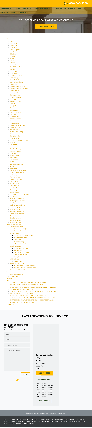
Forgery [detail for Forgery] (13, 105)
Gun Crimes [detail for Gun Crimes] (14, 111)
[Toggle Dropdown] (11, 10)
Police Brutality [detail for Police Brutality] (19, 243)
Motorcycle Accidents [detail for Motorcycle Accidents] (17, 202)
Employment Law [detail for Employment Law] (16, 247)
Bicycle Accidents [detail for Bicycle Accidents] (16, 180)
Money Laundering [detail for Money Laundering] (16, 133)
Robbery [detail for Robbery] (13, 155)
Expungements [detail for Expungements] (15, 96)
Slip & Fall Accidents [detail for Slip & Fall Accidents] (17, 213)
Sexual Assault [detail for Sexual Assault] (15, 157)
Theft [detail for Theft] (12, 168)
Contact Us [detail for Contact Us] (10, 306)
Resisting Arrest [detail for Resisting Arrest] (15, 152)
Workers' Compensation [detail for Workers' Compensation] (18, 265)
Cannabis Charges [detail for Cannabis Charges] (16, 129)
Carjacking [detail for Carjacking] (14, 73)
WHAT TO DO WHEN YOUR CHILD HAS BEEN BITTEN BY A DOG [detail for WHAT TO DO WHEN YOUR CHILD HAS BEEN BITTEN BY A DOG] (32, 299)
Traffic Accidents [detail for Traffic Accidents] (16, 217)
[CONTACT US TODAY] (46, 28)
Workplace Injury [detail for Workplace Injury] (20, 258)
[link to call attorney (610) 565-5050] (76, 4)
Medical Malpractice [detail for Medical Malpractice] (17, 200)
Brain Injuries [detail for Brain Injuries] (14, 185)
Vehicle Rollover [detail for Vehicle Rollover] (15, 221)
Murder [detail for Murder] (12, 135)
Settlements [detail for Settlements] (14, 278)
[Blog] (13, 14)
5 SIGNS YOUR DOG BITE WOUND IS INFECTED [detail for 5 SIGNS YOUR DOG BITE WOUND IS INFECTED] (26, 286)
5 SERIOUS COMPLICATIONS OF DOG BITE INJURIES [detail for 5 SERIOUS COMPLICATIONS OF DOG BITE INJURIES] (28, 284)
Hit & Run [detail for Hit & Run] (13, 116)
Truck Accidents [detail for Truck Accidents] (15, 219)
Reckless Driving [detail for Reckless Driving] (15, 150)
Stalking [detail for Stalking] (13, 163)
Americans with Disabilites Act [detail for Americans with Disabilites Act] (24, 237)
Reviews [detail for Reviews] (9, 280)
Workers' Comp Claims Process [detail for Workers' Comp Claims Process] (24, 267)
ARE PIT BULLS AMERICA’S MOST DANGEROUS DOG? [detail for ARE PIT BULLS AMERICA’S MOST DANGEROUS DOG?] (28, 297)
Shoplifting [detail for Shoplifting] (14, 159)
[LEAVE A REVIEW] (43, 402)
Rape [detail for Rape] (11, 148)
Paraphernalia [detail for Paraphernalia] (15, 137)
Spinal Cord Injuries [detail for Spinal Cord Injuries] (17, 215)
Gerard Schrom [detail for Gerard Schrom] (15, 44)
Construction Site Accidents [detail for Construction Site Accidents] (19, 196)
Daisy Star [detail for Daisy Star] (13, 49)
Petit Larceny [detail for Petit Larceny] (14, 139)
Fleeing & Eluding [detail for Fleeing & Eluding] (16, 103)
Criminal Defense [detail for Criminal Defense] (12, 53)
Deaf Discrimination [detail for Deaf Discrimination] (20, 239)
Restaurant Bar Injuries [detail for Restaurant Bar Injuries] (22, 254)
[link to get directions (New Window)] (46, 367)
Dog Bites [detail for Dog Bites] (13, 198)
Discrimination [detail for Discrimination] (19, 252)
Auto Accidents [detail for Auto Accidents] (15, 178)
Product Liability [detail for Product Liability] (15, 211)
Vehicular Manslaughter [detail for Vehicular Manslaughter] (18, 172)
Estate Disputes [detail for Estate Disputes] (19, 262)
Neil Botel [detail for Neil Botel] (13, 47)
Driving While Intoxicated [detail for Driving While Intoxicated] (19, 90)
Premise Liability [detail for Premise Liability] (15, 209)
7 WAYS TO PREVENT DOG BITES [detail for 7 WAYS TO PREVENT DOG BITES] (21, 295)
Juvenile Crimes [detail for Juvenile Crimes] (15, 120)
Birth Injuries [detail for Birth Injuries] (14, 183)
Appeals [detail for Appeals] (12, 57)
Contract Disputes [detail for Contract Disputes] (20, 232)
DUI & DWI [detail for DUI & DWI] (14, 85)
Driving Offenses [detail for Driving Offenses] (16, 94)
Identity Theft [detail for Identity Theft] (15, 118)
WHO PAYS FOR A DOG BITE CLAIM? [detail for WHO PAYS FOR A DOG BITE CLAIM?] (22, 303)
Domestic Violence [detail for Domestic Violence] (16, 83)
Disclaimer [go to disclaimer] (61, 414)
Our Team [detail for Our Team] (9, 42)
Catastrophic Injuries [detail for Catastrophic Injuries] (17, 191)
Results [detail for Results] (8, 273)
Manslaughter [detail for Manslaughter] (15, 124)
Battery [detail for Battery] (12, 64)
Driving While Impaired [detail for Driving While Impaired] (18, 88)
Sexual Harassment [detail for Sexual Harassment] (20, 256)
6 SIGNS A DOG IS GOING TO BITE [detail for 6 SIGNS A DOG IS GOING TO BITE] (22, 291)
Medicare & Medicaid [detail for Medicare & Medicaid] (17, 271)
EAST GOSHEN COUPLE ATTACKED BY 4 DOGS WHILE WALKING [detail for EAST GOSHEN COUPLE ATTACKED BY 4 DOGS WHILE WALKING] (32, 301)
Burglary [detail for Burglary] (13, 70)
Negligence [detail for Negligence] (14, 204)
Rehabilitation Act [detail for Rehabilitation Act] (20, 245)
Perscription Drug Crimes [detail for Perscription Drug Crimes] (19, 142)
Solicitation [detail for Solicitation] (14, 161)
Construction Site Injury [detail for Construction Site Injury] (22, 250)
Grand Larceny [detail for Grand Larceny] (15, 109)
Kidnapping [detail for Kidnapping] (14, 122)
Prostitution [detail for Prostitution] (14, 146)
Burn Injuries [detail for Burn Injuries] (14, 187)
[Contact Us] (23, 14)
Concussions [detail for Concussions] (14, 193)
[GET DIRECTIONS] (44, 380)
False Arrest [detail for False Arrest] (18, 241)
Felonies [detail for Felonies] (13, 101)
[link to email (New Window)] (17, 381)
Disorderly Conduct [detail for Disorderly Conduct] (17, 81)
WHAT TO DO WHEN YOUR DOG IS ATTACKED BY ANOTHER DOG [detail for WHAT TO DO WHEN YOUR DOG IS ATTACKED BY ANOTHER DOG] (33, 288)
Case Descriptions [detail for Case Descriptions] (16, 275)
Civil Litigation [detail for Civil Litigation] (15, 234)
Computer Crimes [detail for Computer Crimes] (16, 77)
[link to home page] (16, 4)
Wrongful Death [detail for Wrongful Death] (15, 224)
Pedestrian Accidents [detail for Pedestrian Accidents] (17, 206)
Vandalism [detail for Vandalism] (13, 170)
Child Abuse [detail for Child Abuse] (14, 75)
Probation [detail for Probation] (13, 144)
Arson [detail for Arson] (12, 60)
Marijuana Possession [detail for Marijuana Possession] (17, 127)
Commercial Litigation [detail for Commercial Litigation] (21, 230)
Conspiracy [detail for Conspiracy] (14, 79)
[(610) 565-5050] (44, 374)
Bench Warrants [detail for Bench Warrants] (15, 66)
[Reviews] (5, 14)
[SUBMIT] (25, 376)
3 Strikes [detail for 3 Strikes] (13, 55)
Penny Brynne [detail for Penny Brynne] (15, 51)
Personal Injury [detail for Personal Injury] (11, 176)
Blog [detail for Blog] (8, 282)
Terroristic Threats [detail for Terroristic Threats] (17, 165)
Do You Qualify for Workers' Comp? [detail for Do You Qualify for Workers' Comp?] (26, 269)
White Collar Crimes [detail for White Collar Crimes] (17, 174)
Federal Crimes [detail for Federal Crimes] (15, 98)
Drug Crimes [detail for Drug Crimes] (14, 92)
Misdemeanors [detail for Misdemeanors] (15, 131)
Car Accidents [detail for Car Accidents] (15, 189)
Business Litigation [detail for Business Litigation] (16, 228)
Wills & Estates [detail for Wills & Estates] (15, 260)
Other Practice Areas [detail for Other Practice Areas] (13, 226)
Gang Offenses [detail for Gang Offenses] (15, 107)
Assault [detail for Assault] (12, 62)
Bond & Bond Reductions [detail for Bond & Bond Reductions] (18, 68)
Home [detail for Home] (8, 40)
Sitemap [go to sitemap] (53, 414)
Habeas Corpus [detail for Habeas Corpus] (15, 114)
